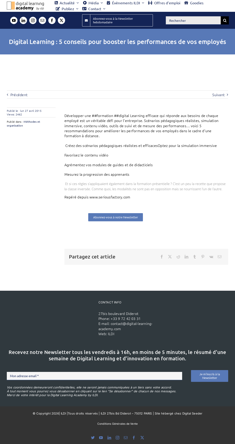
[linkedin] (23, 20)
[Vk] (211, 257)
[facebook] (52, 20)
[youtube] (13, 20)
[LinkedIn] (186, 257)
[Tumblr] (195, 257)
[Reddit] (178, 257)
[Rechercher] (193, 20)
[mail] (42, 20)
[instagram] (33, 20)
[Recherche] (225, 20)
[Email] (219, 257)
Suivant (218, 94)
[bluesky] (93, 437)
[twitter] (61, 20)
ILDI (111, 333)
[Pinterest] (203, 257)
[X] (170, 257)
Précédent (18, 94)
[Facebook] (162, 257)
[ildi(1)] (79, 313)
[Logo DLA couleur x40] (25, 3)
